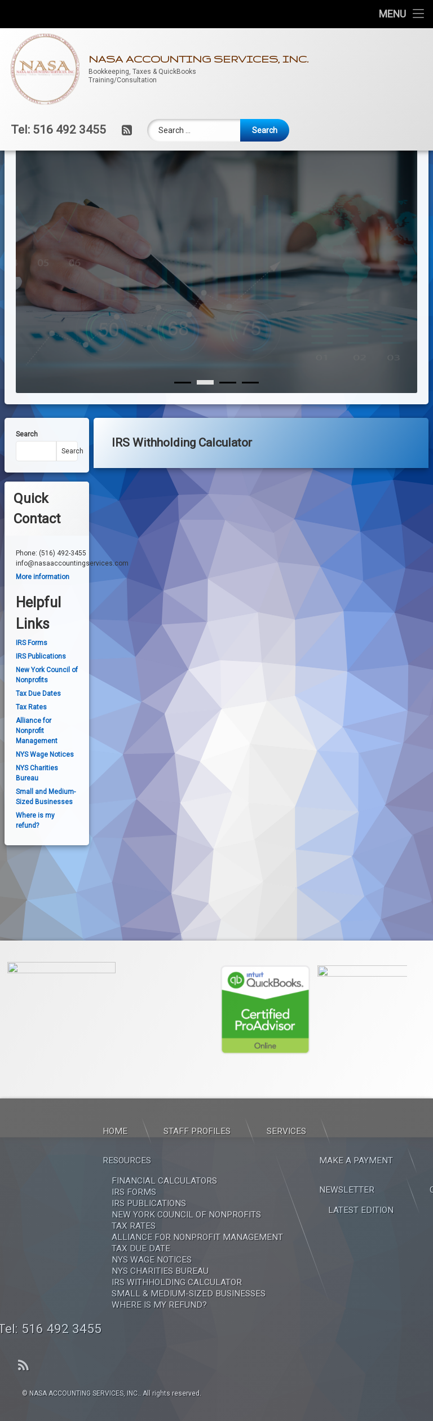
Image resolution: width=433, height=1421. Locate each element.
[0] (182, 413)
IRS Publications (41, 688)
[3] (250, 413)
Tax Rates (31, 739)
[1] (205, 414)
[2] (227, 413)
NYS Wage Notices (45, 786)
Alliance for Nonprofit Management (37, 762)
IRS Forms (31, 674)
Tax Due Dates (38, 725)
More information (42, 608)
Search (27, 466)
